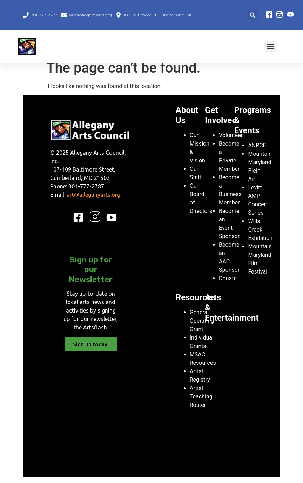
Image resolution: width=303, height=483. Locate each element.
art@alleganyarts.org (93, 200)
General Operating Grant (202, 326)
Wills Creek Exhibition (260, 235)
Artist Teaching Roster (201, 402)
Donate (228, 284)
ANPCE (257, 151)
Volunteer (231, 141)
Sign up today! (91, 350)
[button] (252, 14)
